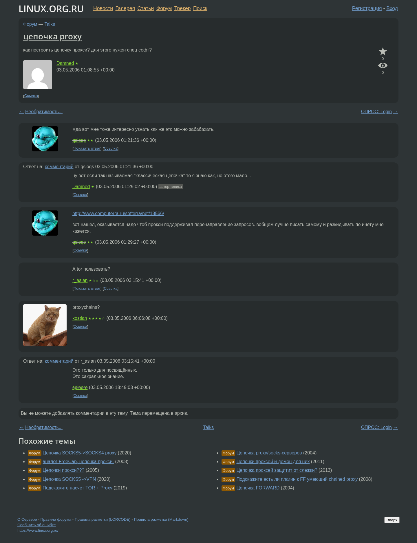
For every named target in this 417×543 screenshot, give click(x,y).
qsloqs (79, 140)
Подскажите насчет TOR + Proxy (77, 487)
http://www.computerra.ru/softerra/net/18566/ (118, 213)
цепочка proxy (52, 36)
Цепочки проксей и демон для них (273, 461)
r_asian (79, 280)
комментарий (59, 166)
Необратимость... (44, 111)
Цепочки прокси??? (63, 470)
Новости (103, 8)
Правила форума (56, 519)
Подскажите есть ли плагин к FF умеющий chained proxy (297, 479)
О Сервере (27, 519)
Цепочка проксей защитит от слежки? (276, 470)
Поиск (200, 8)
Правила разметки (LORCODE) (103, 519)
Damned (65, 63)
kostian (79, 318)
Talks (50, 24)
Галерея (125, 8)
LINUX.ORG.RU (51, 8)
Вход (392, 8)
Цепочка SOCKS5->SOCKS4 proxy (79, 452)
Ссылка (31, 96)
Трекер (182, 8)
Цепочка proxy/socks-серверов (269, 452)
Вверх (392, 520)
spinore (79, 387)
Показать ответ (87, 148)
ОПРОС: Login (376, 111)
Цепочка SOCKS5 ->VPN (69, 479)
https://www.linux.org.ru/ (37, 530)
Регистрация (367, 8)
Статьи (145, 8)
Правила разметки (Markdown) (161, 519)
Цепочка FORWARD (257, 487)
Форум (164, 8)
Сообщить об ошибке (36, 525)
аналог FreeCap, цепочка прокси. (78, 461)
